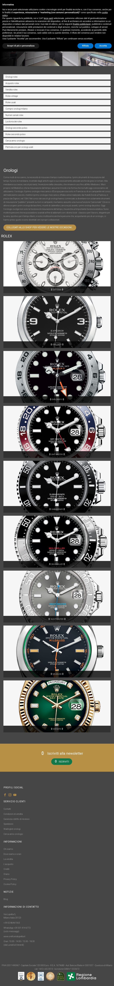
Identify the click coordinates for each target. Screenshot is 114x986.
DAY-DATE (57, 729)
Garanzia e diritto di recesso (17, 819)
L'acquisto (8, 864)
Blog (6, 899)
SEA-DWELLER (57, 564)
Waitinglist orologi (12, 829)
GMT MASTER (57, 454)
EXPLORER (57, 345)
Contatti (7, 809)
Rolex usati (10, 102)
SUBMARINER (57, 509)
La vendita (8, 859)
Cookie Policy (10, 884)
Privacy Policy (10, 879)
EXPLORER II (57, 399)
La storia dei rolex (13, 121)
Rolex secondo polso (15, 134)
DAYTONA (57, 290)
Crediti (6, 869)
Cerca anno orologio (15, 141)
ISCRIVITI (61, 761)
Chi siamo (8, 849)
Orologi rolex (11, 77)
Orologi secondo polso (16, 128)
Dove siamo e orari (12, 854)
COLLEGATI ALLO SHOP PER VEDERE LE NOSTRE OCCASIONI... (40, 227)
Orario (7, 874)
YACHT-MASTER (57, 619)
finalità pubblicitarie (82, 24)
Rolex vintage (11, 96)
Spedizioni (8, 824)
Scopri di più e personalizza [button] (20, 46)
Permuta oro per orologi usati (19, 147)
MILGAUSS (57, 674)
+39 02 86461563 (12, 923)
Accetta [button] (103, 46)
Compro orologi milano (16, 109)
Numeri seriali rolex (14, 115)
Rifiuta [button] (85, 46)
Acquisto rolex (12, 83)
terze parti (48, 18)
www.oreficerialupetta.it (14, 936)
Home (51, 52)
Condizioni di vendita (13, 814)
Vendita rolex (11, 89)
